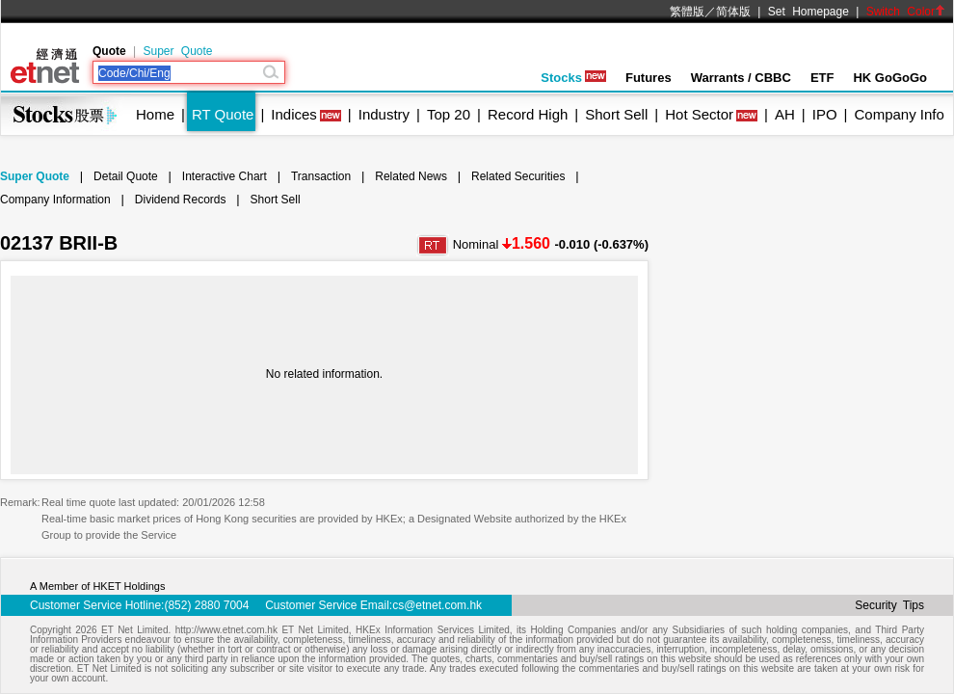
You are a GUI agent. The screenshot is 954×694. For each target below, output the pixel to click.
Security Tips (889, 605)
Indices (294, 114)
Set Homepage (808, 11)
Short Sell (616, 114)
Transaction (321, 176)
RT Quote (222, 114)
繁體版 (687, 11)
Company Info (898, 114)
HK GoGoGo (890, 77)
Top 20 (448, 114)
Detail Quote (125, 176)
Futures (648, 77)
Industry (384, 114)
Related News (411, 176)
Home (155, 114)
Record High (528, 114)
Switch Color (905, 11)
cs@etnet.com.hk (437, 605)
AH (785, 114)
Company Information (55, 199)
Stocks (573, 77)
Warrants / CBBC (741, 77)
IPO (824, 114)
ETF (822, 77)
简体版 (733, 11)
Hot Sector (699, 114)
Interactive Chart (224, 176)
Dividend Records (180, 199)
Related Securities (518, 176)
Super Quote (177, 51)
